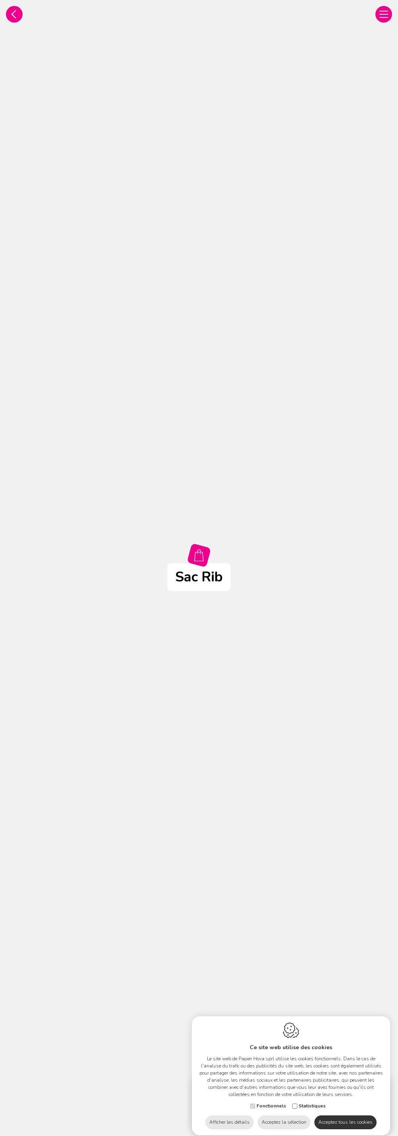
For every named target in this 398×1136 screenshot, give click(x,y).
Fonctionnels (271, 1099)
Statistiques (312, 1099)
